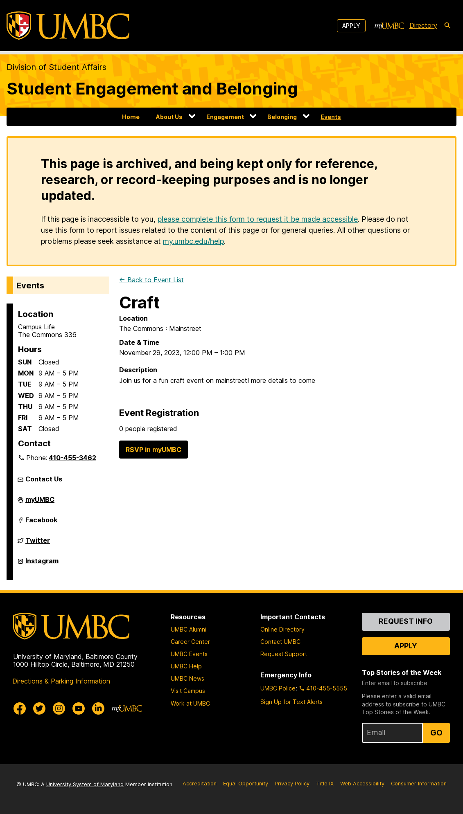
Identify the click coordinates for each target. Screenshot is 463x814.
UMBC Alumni (188, 629)
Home (131, 116)
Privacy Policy (292, 783)
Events (331, 116)
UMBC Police (278, 688)
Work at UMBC (190, 703)
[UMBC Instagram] (59, 708)
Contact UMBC (280, 641)
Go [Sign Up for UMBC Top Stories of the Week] (436, 733)
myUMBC (39, 503)
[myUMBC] (389, 26)
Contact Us (43, 479)
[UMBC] (68, 26)
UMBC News (187, 678)
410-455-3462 (72, 458)
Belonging (282, 116)
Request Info (406, 621)
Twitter (37, 543)
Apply (351, 25)
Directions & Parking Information (61, 681)
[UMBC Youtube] (79, 708)
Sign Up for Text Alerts (291, 701)
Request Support (283, 653)
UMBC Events (189, 653)
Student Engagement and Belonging (152, 89)
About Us (169, 116)
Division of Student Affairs (56, 67)
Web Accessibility (362, 783)
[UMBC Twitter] (39, 708)
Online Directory (282, 629)
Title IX (325, 783)
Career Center (190, 641)
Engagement (225, 116)
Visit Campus (188, 690)
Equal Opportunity (245, 783)
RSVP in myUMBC (153, 449)
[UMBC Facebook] (20, 708)
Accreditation (200, 783)
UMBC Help (186, 666)
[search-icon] (447, 26)
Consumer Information (419, 783)
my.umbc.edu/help (193, 241)
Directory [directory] (423, 25)
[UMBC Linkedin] (98, 708)
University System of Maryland (85, 784)
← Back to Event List (151, 280)
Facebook (41, 523)
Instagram (42, 564)
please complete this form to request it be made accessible (258, 219)
